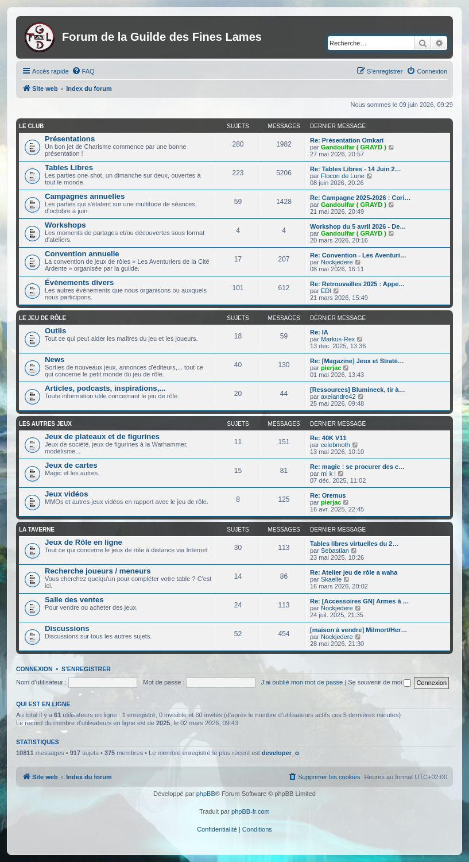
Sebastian (335, 550)
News (54, 359)
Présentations (70, 138)
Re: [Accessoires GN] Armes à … (359, 601)
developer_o (280, 752)
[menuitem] (83, 71)
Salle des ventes (74, 599)
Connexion (34, 668)
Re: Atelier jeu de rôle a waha (353, 572)
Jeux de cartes (71, 465)
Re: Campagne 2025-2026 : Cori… (360, 197)
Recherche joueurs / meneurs (98, 571)
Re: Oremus (328, 495)
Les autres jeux (45, 424)
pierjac (331, 367)
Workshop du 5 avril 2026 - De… (358, 226)
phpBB (205, 793)
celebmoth (335, 444)
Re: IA (319, 332)
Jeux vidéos (66, 494)
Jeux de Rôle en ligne (83, 542)
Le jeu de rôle (42, 318)
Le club (31, 126)
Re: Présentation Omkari (346, 140)
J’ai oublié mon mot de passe (302, 682)
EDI (326, 290)
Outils (55, 330)
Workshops (65, 225)
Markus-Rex (338, 339)
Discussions (67, 628)
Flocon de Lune (343, 175)
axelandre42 (338, 396)
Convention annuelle (82, 253)
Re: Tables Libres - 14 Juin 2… (355, 169)
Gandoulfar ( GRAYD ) (353, 147)
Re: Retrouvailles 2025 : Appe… (357, 283)
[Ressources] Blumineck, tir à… (357, 389)
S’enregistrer (86, 668)
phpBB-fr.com (250, 811)
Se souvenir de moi (379, 682)
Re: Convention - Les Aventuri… (358, 255)
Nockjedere (337, 262)
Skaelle (331, 579)
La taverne (37, 529)
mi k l (328, 473)
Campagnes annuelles (85, 196)
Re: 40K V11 (328, 437)
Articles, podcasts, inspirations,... (105, 388)
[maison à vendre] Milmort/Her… (358, 629)
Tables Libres (69, 167)
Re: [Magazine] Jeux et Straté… (357, 360)
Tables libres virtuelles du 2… (354, 543)
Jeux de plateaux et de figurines (102, 436)
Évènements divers (79, 282)
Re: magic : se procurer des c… (357, 466)
